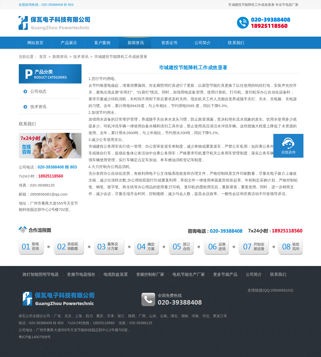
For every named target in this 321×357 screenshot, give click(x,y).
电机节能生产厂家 (189, 274)
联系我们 (236, 43)
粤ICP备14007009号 (35, 337)
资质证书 (169, 43)
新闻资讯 (136, 43)
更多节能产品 (225, 274)
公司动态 (38, 91)
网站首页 (35, 43)
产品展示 (69, 43)
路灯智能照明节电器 (41, 274)
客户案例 (102, 43)
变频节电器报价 (81, 274)
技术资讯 (80, 56)
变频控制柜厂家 (150, 274)
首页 (43, 56)
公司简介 (203, 43)
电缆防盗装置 (116, 274)
